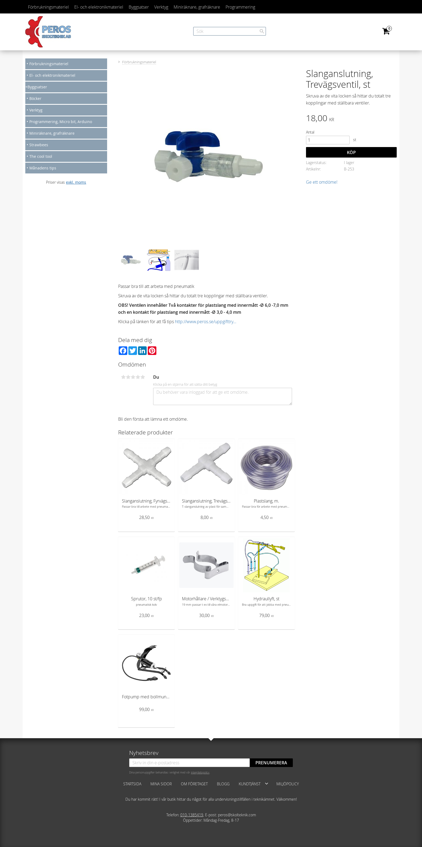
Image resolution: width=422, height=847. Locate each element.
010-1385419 (191, 814)
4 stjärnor (137, 377)
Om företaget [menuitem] (194, 783)
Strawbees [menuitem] (38, 144)
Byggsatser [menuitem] (139, 7)
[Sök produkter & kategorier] (229, 31)
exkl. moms (76, 182)
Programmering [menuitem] (240, 7)
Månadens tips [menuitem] (42, 167)
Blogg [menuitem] (223, 783)
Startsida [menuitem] (132, 783)
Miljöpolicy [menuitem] (287, 783)
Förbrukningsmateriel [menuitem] (48, 7)
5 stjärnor (142, 377)
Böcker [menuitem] (35, 98)
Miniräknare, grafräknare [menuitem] (197, 7)
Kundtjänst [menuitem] (250, 783)
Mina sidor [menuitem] (161, 783)
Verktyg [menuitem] (161, 7)
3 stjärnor (133, 377)
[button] (266, 783)
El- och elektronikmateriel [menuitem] (98, 7)
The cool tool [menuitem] (40, 156)
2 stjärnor (128, 377)
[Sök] (262, 31)
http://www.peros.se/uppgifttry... (205, 322)
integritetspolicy (200, 772)
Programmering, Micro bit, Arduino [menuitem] (60, 121)
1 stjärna (123, 377)
